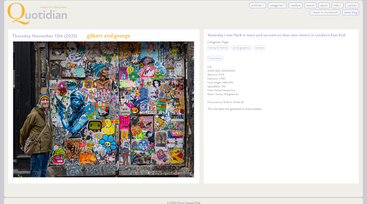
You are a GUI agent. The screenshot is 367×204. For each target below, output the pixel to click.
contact (352, 5)
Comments (215, 58)
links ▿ (337, 5)
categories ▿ (277, 5)
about (324, 5)
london (259, 48)
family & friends (218, 48)
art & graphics (241, 48)
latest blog (350, 12)
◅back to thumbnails (325, 12)
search (310, 5)
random (296, 5)
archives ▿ (257, 5)
